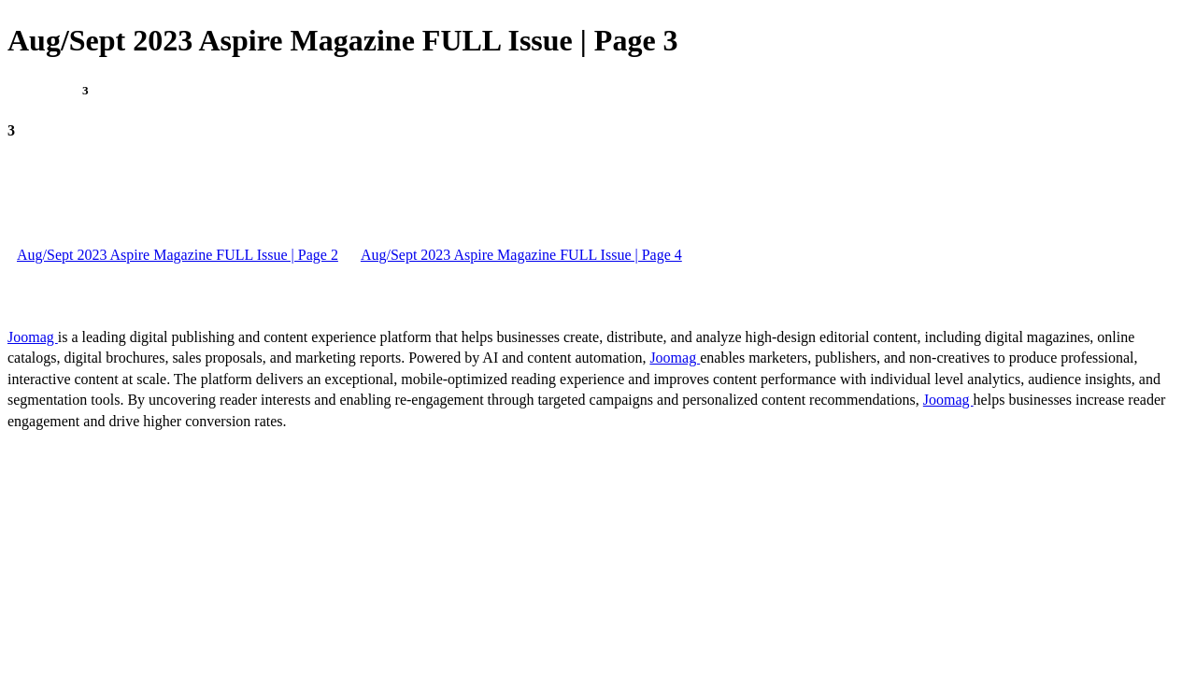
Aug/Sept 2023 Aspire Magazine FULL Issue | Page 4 (521, 255)
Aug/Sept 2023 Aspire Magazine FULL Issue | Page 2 (177, 255)
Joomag (32, 337)
